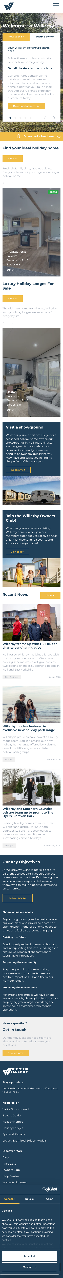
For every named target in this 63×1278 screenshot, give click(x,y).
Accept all (29, 1256)
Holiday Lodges (13, 1128)
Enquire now (16, 1053)
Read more (17, 898)
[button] (10, 118)
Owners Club (11, 1169)
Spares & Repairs (14, 1134)
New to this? (16, 36)
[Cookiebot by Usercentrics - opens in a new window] (43, 1189)
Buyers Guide (12, 1115)
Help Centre (11, 1176)
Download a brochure (26, 106)
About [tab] (49, 1198)
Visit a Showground (16, 1109)
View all (12, 158)
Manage (29, 1267)
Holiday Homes (13, 1121)
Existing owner (44, 36)
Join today (17, 551)
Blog (6, 1157)
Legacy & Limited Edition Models (25, 1140)
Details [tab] (29, 1198)
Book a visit (18, 469)
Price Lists (9, 1163)
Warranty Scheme (15, 1182)
